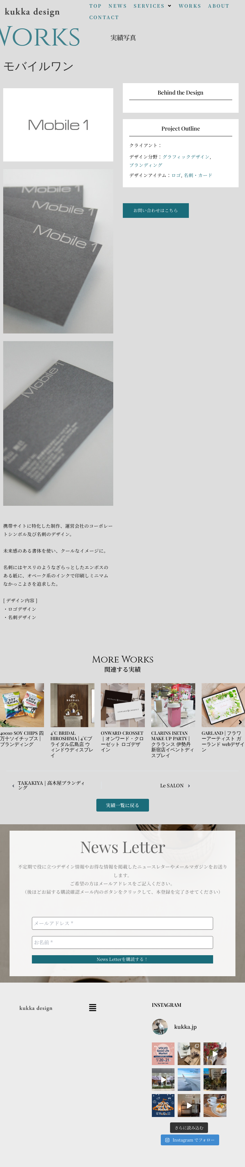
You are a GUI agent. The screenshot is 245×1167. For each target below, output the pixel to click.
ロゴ (176, 175)
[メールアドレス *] (122, 923)
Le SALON (171, 785)
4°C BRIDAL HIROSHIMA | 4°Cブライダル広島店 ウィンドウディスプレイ (71, 744)
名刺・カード (198, 175)
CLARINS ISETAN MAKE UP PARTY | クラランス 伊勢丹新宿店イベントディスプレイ (172, 744)
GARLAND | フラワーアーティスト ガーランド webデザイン (223, 741)
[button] (152, 5)
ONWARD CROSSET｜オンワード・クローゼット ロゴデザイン (122, 741)
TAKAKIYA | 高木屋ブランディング (44, 785)
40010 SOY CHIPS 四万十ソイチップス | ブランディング (22, 738)
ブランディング (145, 164)
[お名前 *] (122, 942)
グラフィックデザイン (186, 156)
